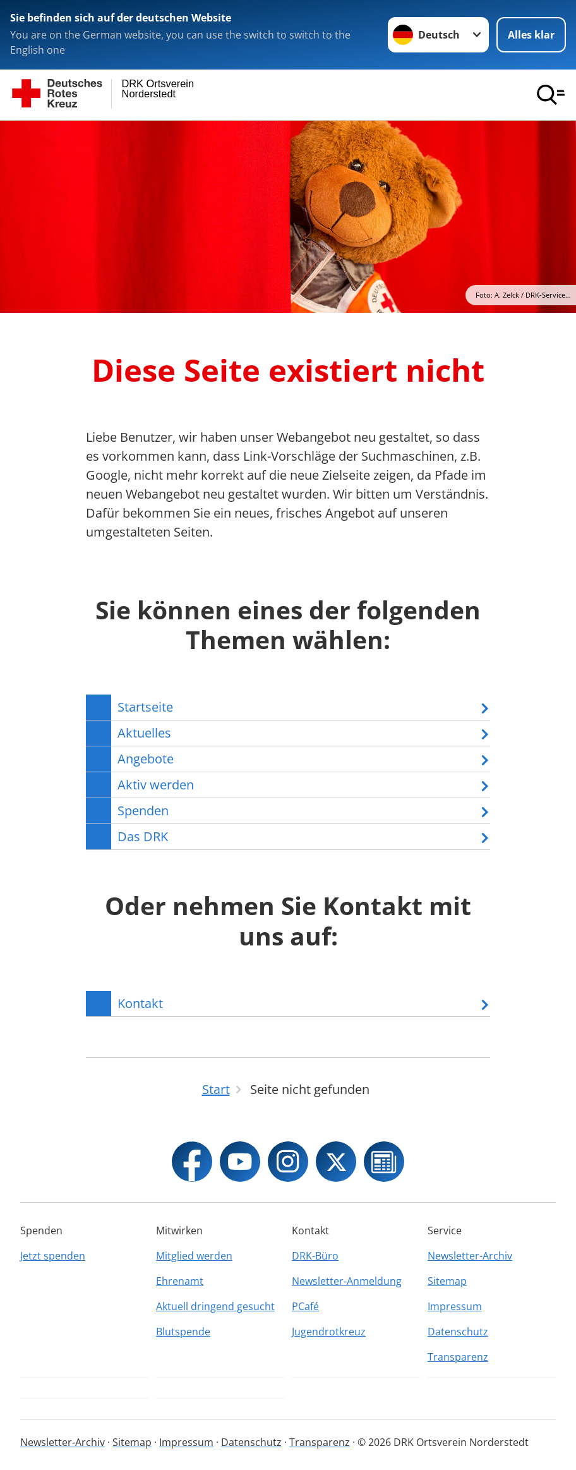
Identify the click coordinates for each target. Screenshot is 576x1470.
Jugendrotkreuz (329, 1332)
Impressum (455, 1306)
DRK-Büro (315, 1256)
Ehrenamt (179, 1281)
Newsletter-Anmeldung (347, 1281)
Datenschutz (458, 1332)
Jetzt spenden (52, 1256)
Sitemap (447, 1281)
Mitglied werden (194, 1256)
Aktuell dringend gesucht (215, 1306)
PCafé (305, 1306)
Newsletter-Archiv (470, 1256)
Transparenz (458, 1357)
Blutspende (183, 1332)
